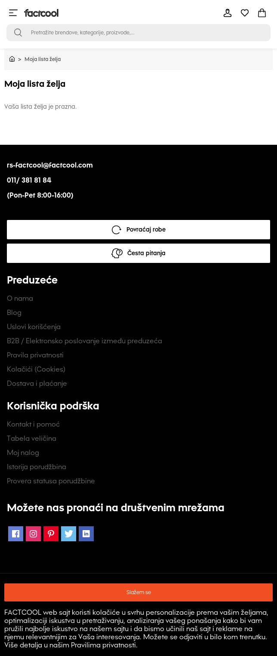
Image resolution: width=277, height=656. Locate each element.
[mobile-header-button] (227, 13)
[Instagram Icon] (33, 534)
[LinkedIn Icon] (86, 534)
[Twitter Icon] (68, 534)
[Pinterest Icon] (51, 534)
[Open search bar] (18, 32)
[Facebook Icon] (16, 534)
